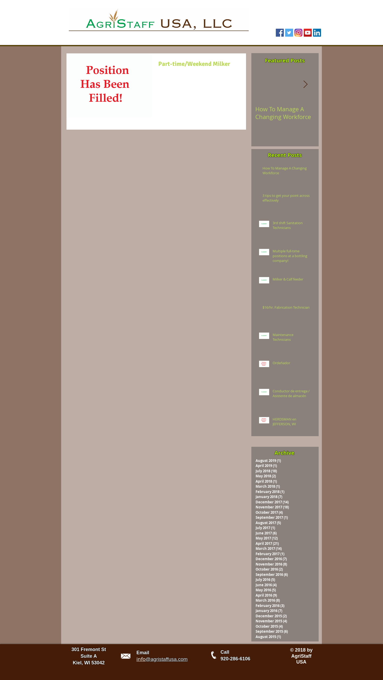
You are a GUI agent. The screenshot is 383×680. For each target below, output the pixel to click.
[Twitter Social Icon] (289, 33)
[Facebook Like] (286, 23)
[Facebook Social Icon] (280, 33)
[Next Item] (305, 84)
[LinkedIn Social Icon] (317, 33)
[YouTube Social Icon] (308, 33)
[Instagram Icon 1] (298, 33)
